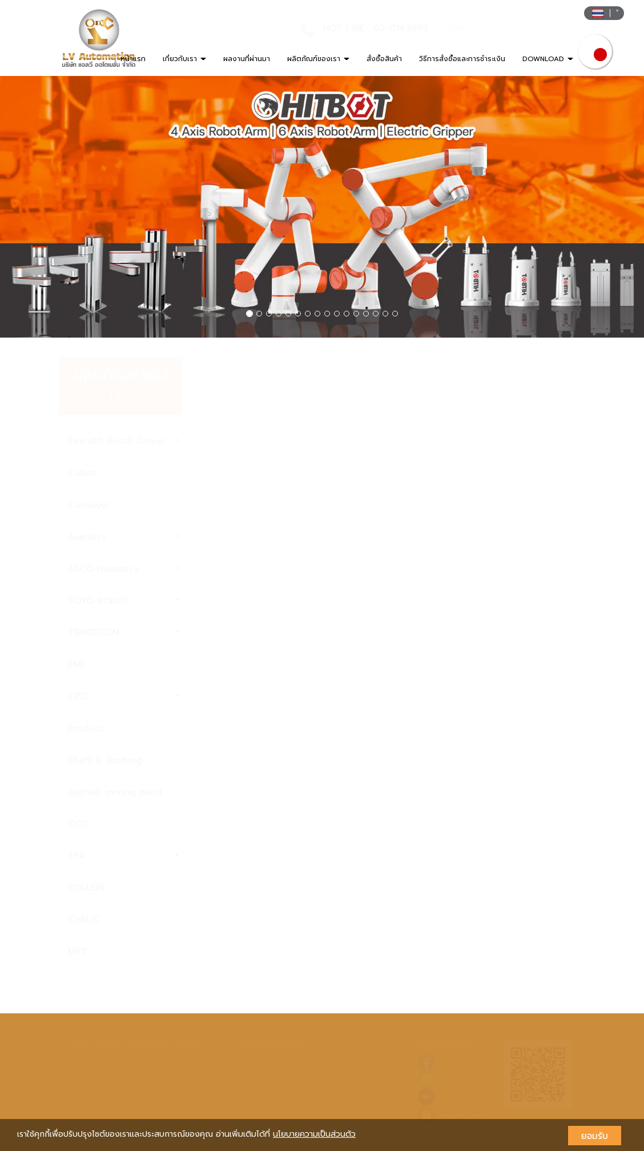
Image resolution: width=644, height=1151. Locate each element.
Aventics (123, 537)
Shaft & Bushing (105, 760)
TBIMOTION (123, 632)
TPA (123, 856)
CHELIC (84, 920)
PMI (75, 664)
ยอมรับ (594, 1135)
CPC (123, 696)
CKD (77, 824)
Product (86, 728)
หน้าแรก (133, 59)
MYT (77, 952)
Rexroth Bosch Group (123, 441)
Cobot (82, 473)
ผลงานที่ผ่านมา (246, 59)
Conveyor (89, 505)
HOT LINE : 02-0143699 (375, 28)
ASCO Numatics (123, 569)
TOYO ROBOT (123, 601)
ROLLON (86, 888)
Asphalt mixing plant (115, 792)
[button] (48, 207)
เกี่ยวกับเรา (184, 59)
